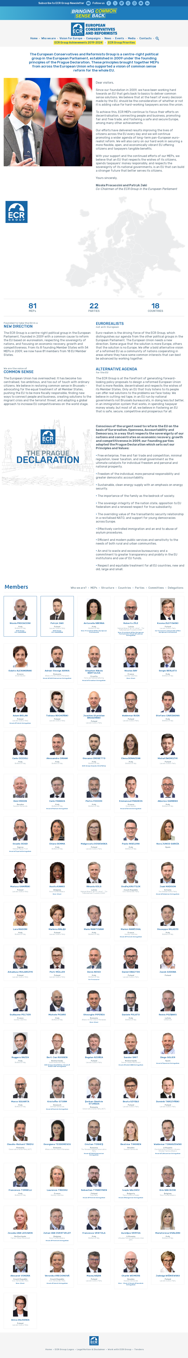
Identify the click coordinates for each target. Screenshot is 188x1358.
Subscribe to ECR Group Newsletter (61, 3)
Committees (156, 587)
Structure (107, 587)
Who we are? (79, 587)
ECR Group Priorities (121, 42)
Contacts (145, 38)
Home (33, 38)
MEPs (94, 587)
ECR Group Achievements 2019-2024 (78, 42)
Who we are (48, 38)
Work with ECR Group (119, 1349)
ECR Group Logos (64, 1349)
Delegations (175, 587)
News (107, 38)
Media (131, 38)
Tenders (139, 1349)
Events (119, 38)
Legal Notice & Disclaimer (91, 1349)
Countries (124, 587)
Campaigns (93, 38)
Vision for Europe (70, 38)
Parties (139, 587)
